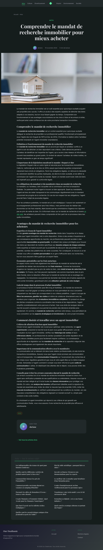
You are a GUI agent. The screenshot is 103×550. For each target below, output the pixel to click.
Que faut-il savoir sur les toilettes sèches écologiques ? (30, 507)
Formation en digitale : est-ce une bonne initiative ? (68, 500)
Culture (29, 3)
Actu (23, 3)
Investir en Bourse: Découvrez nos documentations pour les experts (66, 473)
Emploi (58, 3)
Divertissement (40, 3)
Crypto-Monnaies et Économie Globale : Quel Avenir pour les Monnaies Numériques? (32, 500)
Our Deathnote (10, 531)
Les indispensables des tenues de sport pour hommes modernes (31, 466)
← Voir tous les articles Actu (27, 440)
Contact (80, 537)
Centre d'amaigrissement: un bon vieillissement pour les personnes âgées (68, 486)
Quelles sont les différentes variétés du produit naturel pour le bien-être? (29, 473)
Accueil (16, 14)
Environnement (69, 3)
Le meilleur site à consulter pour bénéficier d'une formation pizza (69, 480)
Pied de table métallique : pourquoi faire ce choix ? (69, 466)
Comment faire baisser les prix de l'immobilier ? (28, 480)
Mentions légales (83, 534)
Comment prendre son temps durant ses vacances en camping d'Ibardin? (30, 486)
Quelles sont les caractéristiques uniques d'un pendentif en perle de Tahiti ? (32, 513)
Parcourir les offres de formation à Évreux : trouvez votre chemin (31, 493)
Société (78, 3)
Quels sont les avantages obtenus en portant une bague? (69, 507)
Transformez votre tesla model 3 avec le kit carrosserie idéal (69, 493)
